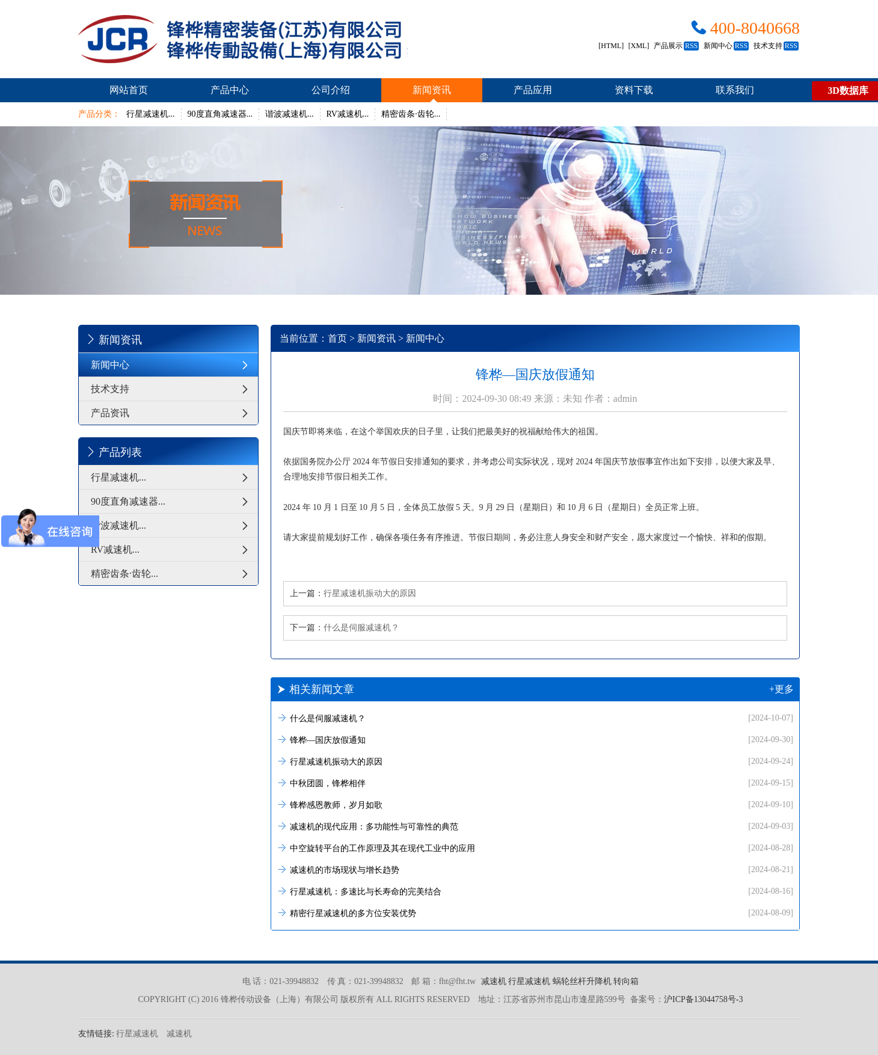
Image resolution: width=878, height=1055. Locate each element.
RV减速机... (348, 113)
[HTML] (611, 46)
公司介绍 (331, 90)
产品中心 (229, 90)
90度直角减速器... (220, 113)
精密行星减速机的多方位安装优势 (535, 912)
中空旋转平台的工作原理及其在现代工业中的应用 (535, 847)
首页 (337, 338)
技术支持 (776, 46)
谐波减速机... (289, 113)
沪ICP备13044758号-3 (703, 999)
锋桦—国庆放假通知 (535, 739)
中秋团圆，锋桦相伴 (535, 782)
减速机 (493, 981)
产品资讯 (174, 413)
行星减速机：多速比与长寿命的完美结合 (535, 891)
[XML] (638, 46)
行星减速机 (529, 981)
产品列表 (113, 451)
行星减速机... (150, 113)
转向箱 (626, 981)
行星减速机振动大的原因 (370, 593)
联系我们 (735, 90)
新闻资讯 (432, 90)
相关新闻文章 (535, 689)
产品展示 (676, 46)
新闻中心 (726, 46)
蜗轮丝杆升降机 (582, 981)
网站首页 (128, 90)
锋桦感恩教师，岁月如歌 (535, 804)
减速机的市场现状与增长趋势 (535, 869)
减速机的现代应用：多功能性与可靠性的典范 (535, 826)
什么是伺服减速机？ (361, 627)
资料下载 (634, 90)
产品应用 (533, 90)
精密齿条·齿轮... (410, 113)
